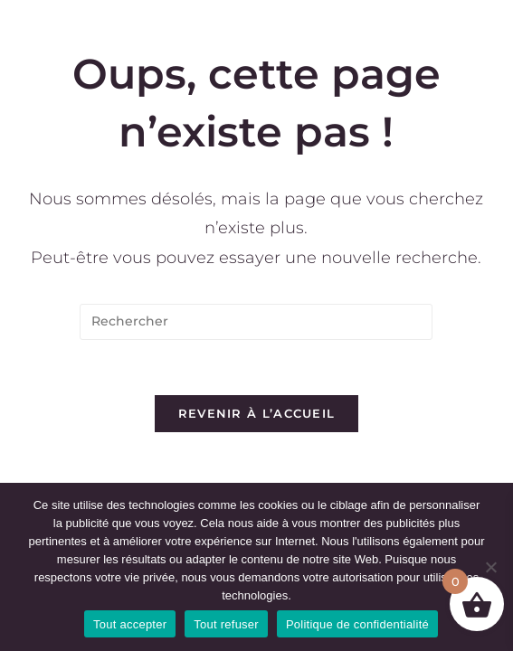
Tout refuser (226, 624)
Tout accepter (129, 624)
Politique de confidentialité (357, 624)
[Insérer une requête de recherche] (256, 322)
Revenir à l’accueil (257, 413)
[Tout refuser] (490, 567)
